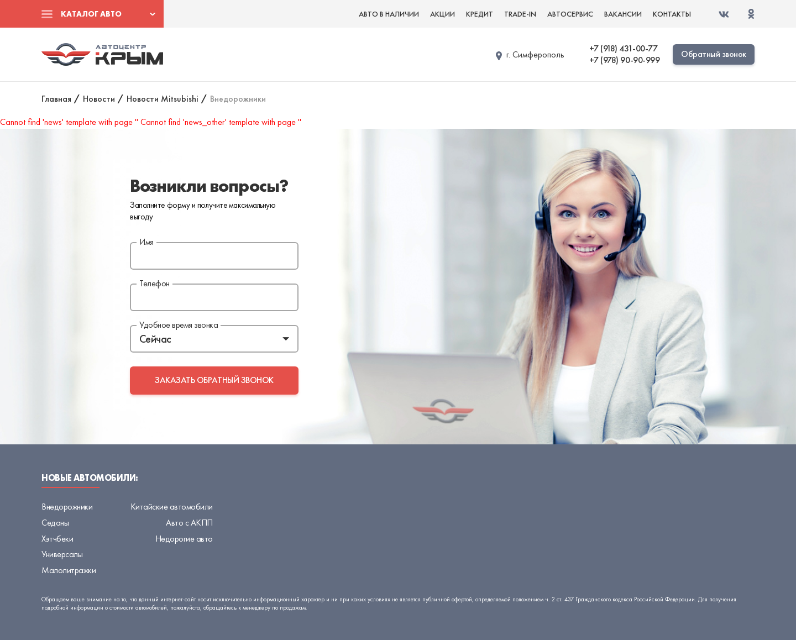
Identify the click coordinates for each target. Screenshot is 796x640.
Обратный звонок (713, 54)
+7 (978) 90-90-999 (624, 60)
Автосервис (570, 14)
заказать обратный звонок (214, 380)
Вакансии (623, 14)
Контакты (672, 14)
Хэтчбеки (57, 538)
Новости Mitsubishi (162, 98)
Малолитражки (68, 570)
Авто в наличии (389, 14)
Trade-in (520, 14)
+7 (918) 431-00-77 (623, 48)
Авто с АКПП (189, 522)
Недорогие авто (184, 538)
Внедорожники (66, 506)
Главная (56, 98)
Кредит (479, 14)
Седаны (55, 522)
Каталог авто (91, 14)
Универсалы (61, 554)
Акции (442, 14)
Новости (99, 98)
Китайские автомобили (171, 506)
